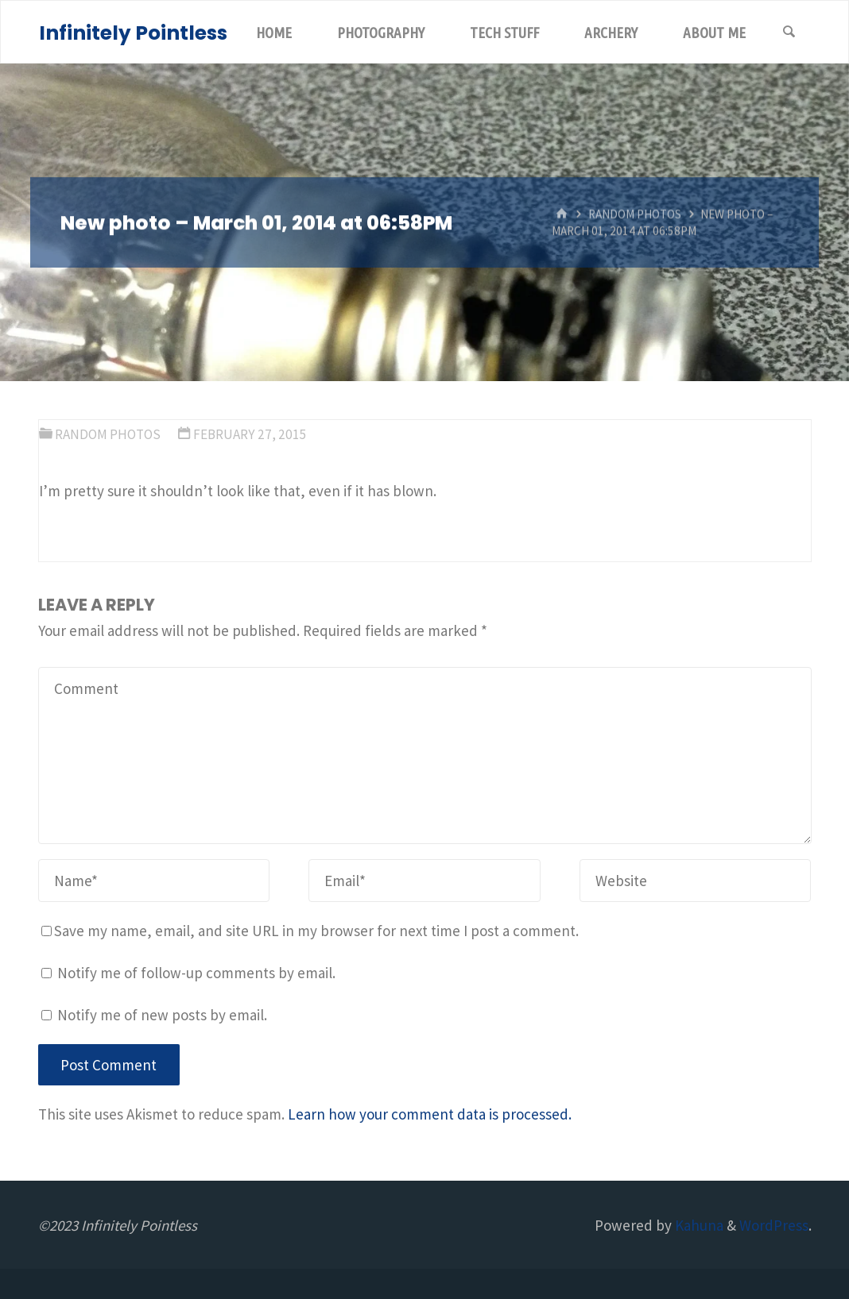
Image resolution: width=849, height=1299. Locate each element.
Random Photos (634, 214)
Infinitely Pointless (133, 33)
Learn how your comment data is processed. (430, 1114)
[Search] (789, 32)
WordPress (773, 1225)
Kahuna (697, 1225)
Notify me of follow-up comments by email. (196, 972)
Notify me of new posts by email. (162, 1014)
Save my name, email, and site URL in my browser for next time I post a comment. (310, 930)
